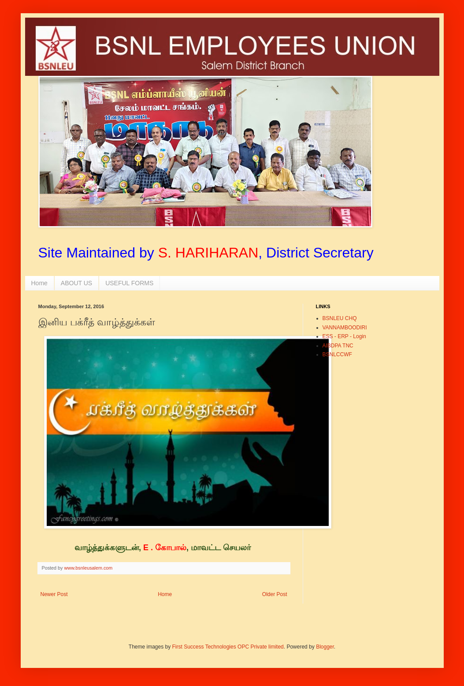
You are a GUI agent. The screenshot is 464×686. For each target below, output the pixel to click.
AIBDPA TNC (338, 346)
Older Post (274, 594)
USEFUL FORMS (129, 283)
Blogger (325, 647)
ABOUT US (76, 283)
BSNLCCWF (337, 354)
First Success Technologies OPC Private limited (228, 647)
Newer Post (54, 594)
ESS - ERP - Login (344, 336)
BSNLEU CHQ (340, 318)
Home (39, 283)
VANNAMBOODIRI (345, 327)
